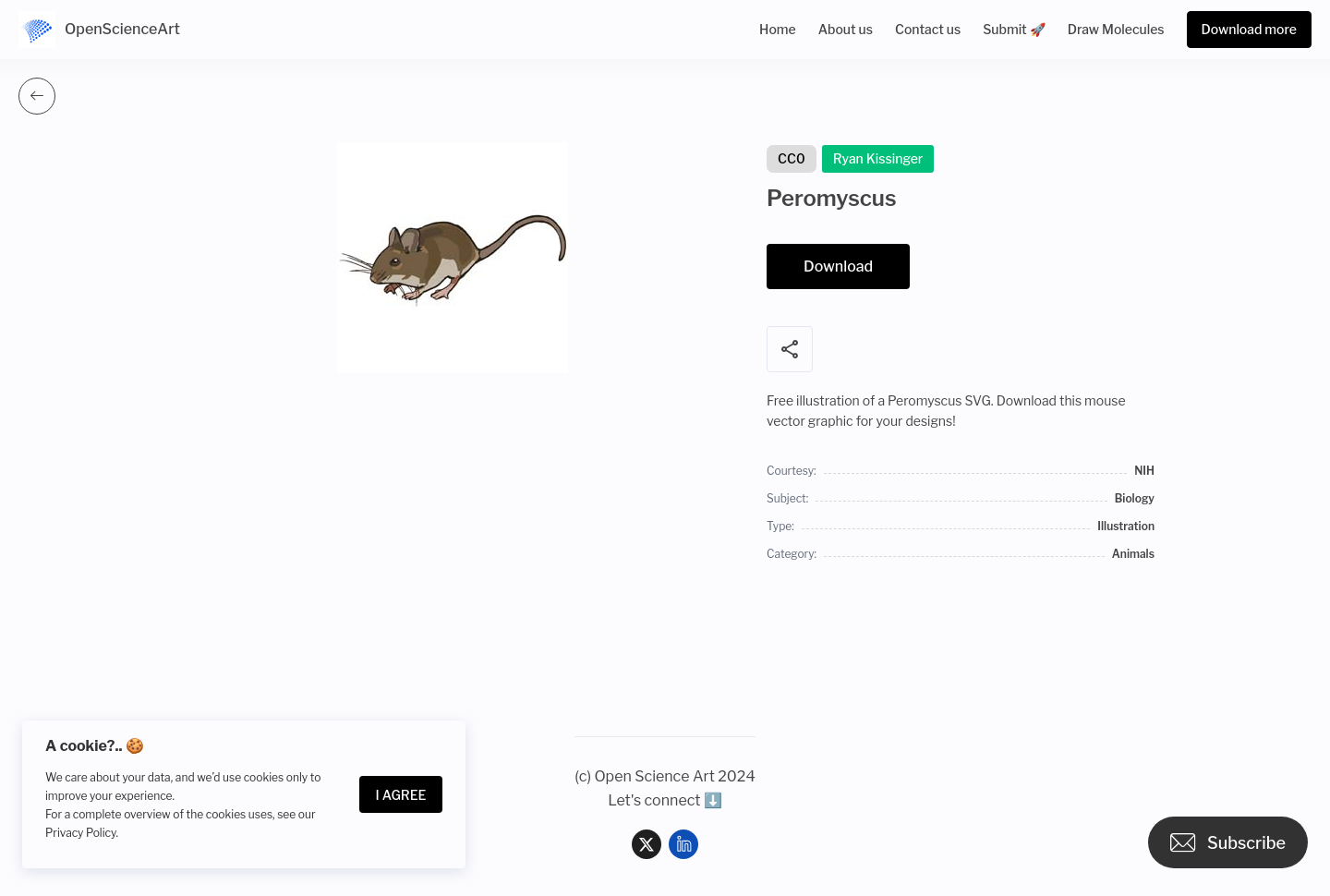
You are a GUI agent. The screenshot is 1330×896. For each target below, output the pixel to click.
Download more (1249, 29)
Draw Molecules (1116, 29)
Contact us (928, 29)
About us (845, 29)
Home (777, 29)
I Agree (401, 795)
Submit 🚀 (1014, 29)
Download (838, 266)
